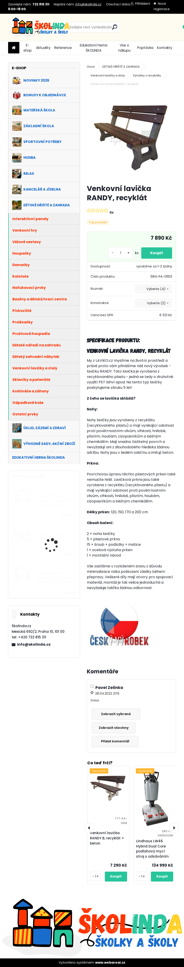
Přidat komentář (115, 741)
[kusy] (120, 253)
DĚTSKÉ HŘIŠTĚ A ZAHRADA (121, 66)
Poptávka (145, 47)
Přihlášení (142, 3)
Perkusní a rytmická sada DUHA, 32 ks (53, 536)
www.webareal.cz (110, 962)
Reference (63, 47)
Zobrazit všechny (114, 727)
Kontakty (164, 47)
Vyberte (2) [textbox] (156, 303)
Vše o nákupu (124, 48)
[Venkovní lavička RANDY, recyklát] (131, 136)
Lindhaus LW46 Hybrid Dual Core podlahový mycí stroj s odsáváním (152, 849)
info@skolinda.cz (88, 4)
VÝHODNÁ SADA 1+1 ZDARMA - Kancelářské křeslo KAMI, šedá (55, 500)
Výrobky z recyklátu (147, 75)
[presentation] (89, 827)
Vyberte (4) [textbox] (156, 289)
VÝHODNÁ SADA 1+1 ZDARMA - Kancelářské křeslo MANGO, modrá (55, 578)
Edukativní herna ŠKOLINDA (93, 48)
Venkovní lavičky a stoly (107, 75)
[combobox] (153, 288)
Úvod (90, 66)
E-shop (27, 48)
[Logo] (39, 27)
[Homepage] (13, 48)
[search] (114, 27)
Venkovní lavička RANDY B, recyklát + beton (107, 838)
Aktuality (43, 47)
